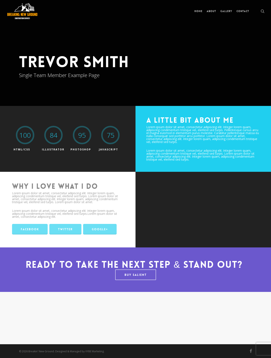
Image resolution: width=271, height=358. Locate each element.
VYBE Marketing (94, 351)
